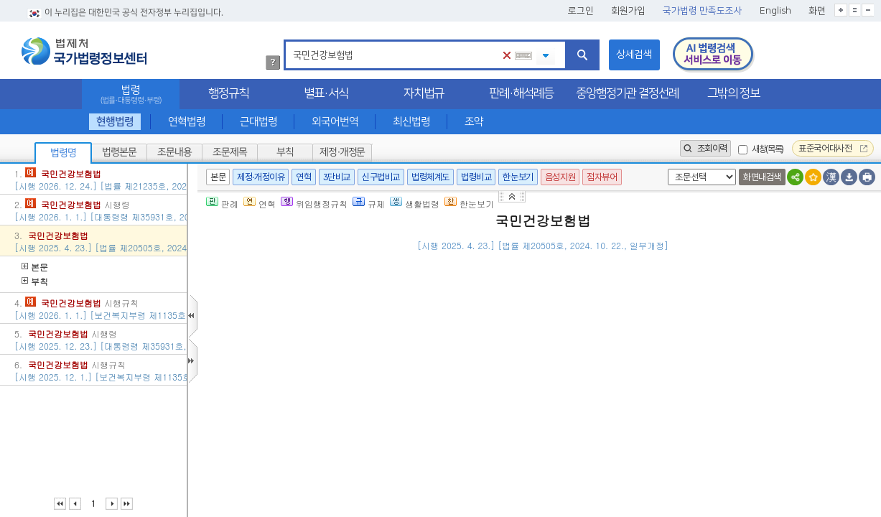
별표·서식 (326, 93)
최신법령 (411, 122)
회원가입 (628, 11)
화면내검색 (762, 177)
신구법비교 (381, 177)
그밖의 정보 (733, 93)
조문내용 (174, 152)
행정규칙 (228, 93)
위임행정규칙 (314, 203)
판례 (222, 203)
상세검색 (634, 54)
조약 (474, 122)
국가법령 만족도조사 (702, 11)
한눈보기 (518, 177)
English (775, 11)
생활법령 (414, 203)
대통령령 (482, 505)
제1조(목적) (277, 329)
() (729, 267)
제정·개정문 (342, 152)
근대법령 (258, 122)
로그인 (581, 11)
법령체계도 (430, 177)
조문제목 (230, 152)
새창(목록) (767, 149)
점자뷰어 (602, 177)
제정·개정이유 (260, 177)
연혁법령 (186, 122)
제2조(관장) (277, 381)
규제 (369, 203)
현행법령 (114, 122)
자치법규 (424, 93)
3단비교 (336, 177)
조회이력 (705, 148)
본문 (35, 267)
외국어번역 (335, 122)
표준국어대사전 (832, 148)
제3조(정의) (277, 414)
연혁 (303, 177)
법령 (131, 94)
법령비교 (476, 177)
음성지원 (560, 177)
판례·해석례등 (521, 93)
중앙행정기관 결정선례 (627, 93)
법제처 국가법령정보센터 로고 (84, 51)
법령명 (63, 153)
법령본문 (119, 152)
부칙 (285, 152)
